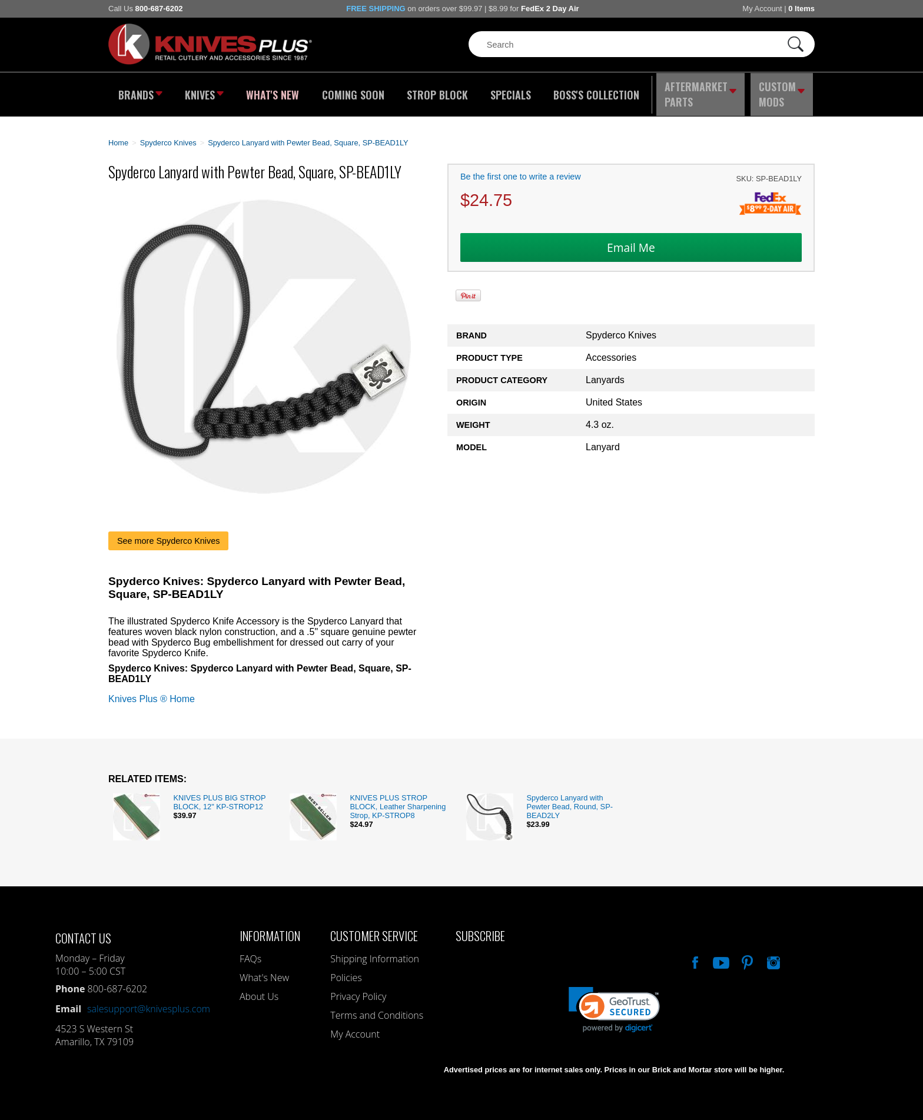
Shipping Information (374, 951)
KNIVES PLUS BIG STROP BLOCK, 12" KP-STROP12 (219, 795)
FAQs (250, 951)
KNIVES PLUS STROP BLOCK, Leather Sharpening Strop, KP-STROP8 (398, 799)
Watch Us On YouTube (720, 954)
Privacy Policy (358, 989)
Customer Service (374, 928)
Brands (139, 91)
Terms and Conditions (376, 1008)
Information (270, 928)
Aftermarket (700, 91)
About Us (259, 989)
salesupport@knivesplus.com (148, 1001)
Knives (205, 91)
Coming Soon (352, 91)
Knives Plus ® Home (151, 692)
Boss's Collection (591, 91)
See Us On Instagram (772, 954)
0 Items (801, 8)
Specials (506, 91)
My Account (762, 8)
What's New (273, 91)
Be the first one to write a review (520, 170)
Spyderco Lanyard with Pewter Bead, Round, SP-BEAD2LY (569, 799)
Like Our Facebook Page (694, 954)
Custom (783, 91)
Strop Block (435, 91)
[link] (614, 1002)
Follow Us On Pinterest (746, 954)
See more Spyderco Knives (168, 534)
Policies (345, 970)
